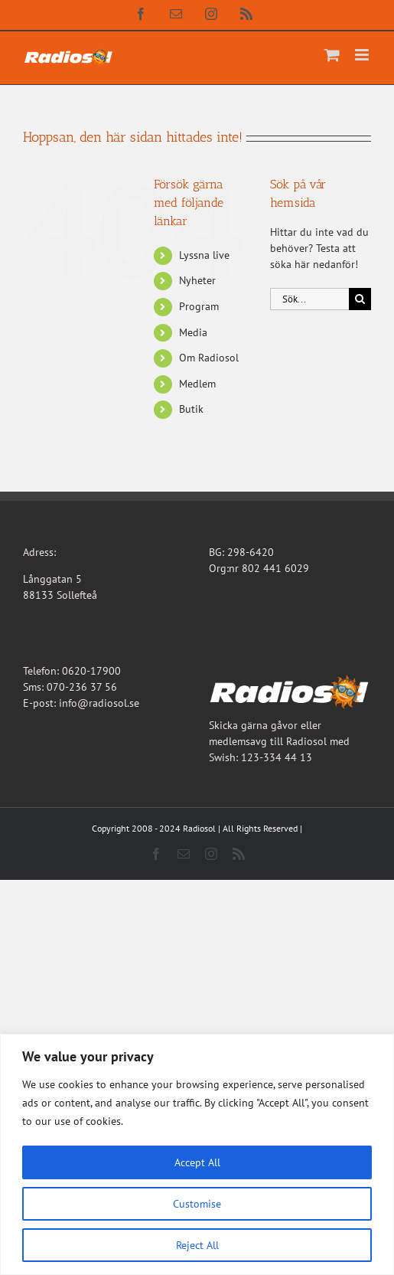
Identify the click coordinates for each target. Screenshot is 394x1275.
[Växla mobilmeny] (363, 55)
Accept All (197, 1162)
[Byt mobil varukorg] (332, 55)
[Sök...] (309, 299)
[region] (197, 1154)
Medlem (197, 384)
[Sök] (360, 299)
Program (199, 306)
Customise (197, 1204)
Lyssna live (204, 255)
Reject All (197, 1245)
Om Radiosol (209, 358)
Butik (191, 409)
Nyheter (197, 280)
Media (193, 332)
